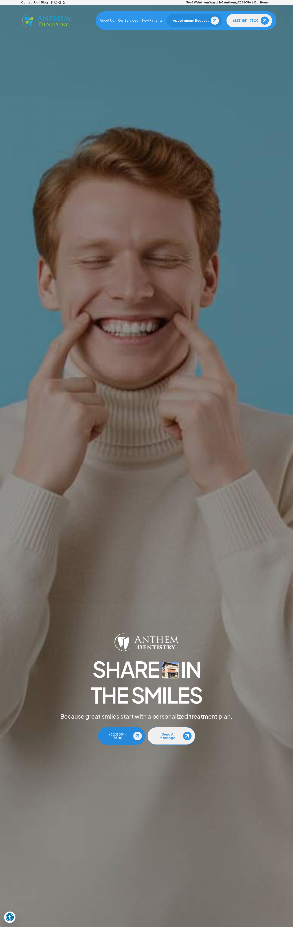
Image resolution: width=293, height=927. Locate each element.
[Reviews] (182, 883)
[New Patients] (182, 893)
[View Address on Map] (243, 356)
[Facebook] (52, 2)
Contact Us (29, 2)
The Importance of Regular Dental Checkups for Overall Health (245, 150)
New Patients (152, 20)
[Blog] (182, 874)
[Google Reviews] (59, 2)
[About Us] (182, 864)
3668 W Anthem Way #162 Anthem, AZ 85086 (218, 2)
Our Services (128, 20)
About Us (107, 20)
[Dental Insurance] (182, 903)
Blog (44, 2)
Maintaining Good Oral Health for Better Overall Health (249, 192)
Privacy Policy (222, 918)
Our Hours (261, 2)
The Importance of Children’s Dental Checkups (245, 228)
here (94, 584)
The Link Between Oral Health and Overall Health (247, 210)
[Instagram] (55, 2)
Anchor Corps (195, 918)
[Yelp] (64, 2)
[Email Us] (243, 340)
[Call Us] (243, 333)
